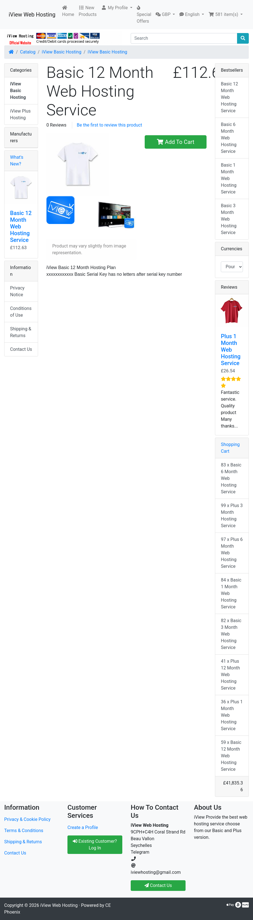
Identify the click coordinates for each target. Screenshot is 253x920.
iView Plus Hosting (20, 114)
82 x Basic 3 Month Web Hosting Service (231, 634)
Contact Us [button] (158, 885)
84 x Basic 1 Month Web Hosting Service (231, 593)
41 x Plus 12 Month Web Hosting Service (230, 675)
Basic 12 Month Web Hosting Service (21, 226)
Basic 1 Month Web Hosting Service (228, 178)
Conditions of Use (21, 312)
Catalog (28, 52)
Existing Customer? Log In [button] (95, 845)
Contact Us (21, 349)
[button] (116, 7)
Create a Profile (82, 827)
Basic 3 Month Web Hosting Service (228, 219)
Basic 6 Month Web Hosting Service (228, 138)
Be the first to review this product (109, 125)
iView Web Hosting (32, 14)
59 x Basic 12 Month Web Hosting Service (231, 756)
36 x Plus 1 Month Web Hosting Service (232, 715)
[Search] (184, 38)
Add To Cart (175, 142)
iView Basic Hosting (61, 52)
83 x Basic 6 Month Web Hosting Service (231, 478)
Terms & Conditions (23, 830)
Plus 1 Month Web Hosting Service (230, 349)
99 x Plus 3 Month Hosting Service (232, 515)
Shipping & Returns (20, 332)
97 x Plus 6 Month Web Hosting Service (232, 553)
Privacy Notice (17, 291)
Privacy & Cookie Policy (27, 819)
